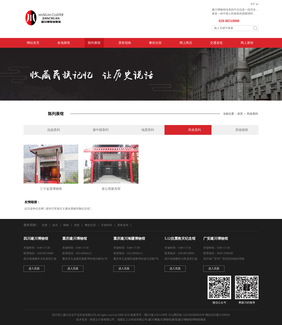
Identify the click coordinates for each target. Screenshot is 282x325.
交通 (44, 225)
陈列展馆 (94, 42)
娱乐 (55, 225)
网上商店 (186, 42)
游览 (77, 225)
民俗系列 (252, 113)
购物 (66, 225)
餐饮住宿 (155, 42)
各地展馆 (63, 42)
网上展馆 (247, 42)
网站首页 (33, 42)
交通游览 (216, 42)
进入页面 (34, 268)
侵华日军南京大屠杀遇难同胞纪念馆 (68, 208)
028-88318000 (229, 21)
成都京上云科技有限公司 (132, 319)
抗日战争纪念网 (34, 208)
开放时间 (106, 225)
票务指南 (124, 42)
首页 (240, 113)
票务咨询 (122, 225)
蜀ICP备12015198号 (156, 314)
